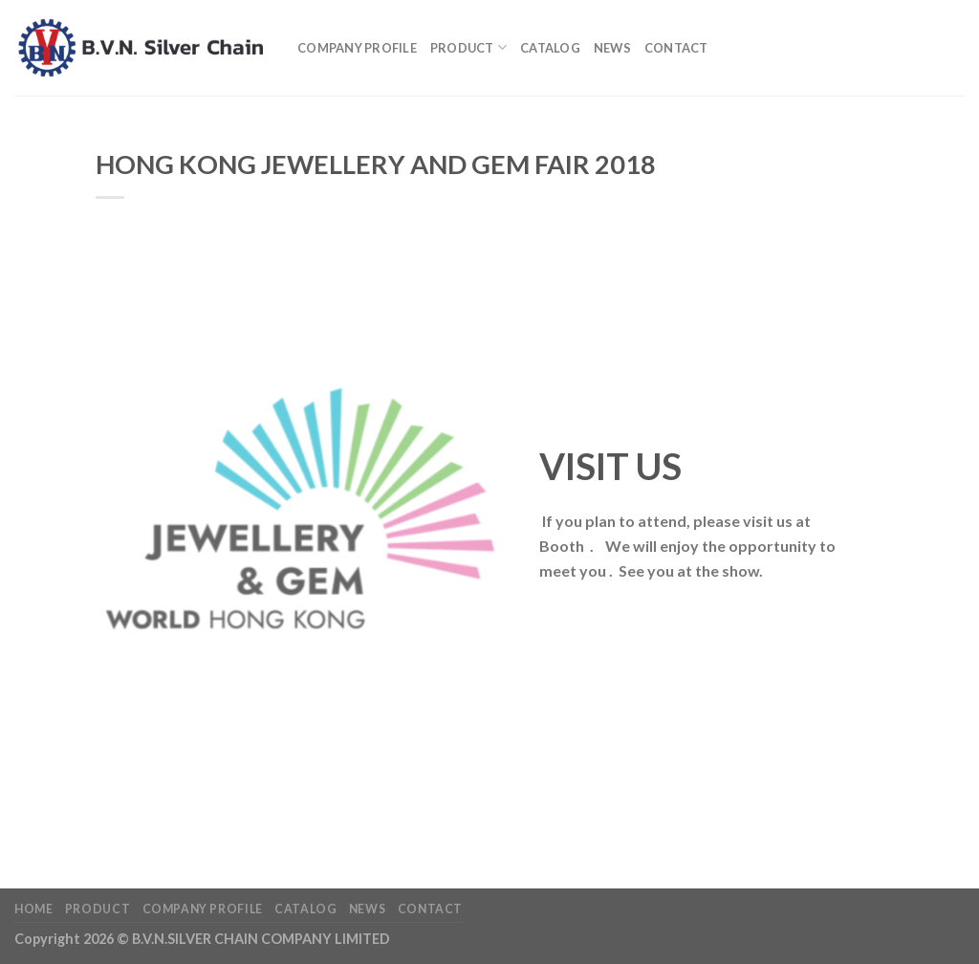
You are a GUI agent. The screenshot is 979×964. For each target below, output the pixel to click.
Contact (676, 47)
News (612, 47)
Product (468, 47)
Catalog (550, 47)
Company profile (357, 47)
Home (33, 909)
